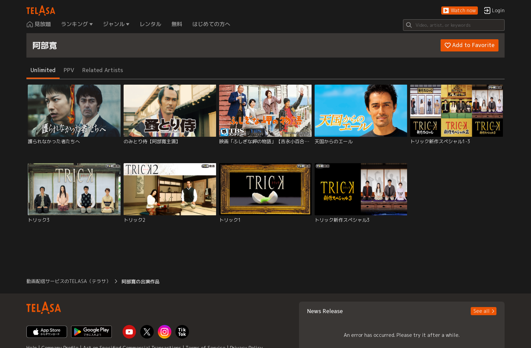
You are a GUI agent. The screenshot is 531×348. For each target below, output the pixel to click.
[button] (459, 10)
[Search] (454, 25)
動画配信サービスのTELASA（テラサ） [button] (68, 281)
